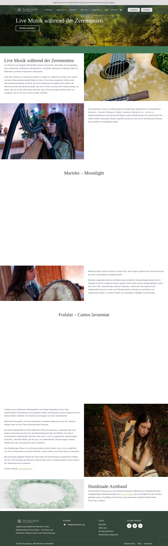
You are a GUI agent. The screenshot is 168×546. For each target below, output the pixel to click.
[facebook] (129, 526)
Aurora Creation (127, 494)
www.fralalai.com (25, 469)
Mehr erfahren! (110, 2)
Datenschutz (129, 543)
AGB (139, 543)
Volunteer (148, 543)
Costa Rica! (83, 2)
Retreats (102, 524)
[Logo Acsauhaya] (27, 9)
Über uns (103, 528)
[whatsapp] (140, 526)
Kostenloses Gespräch (108, 534)
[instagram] (135, 526)
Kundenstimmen (106, 531)
